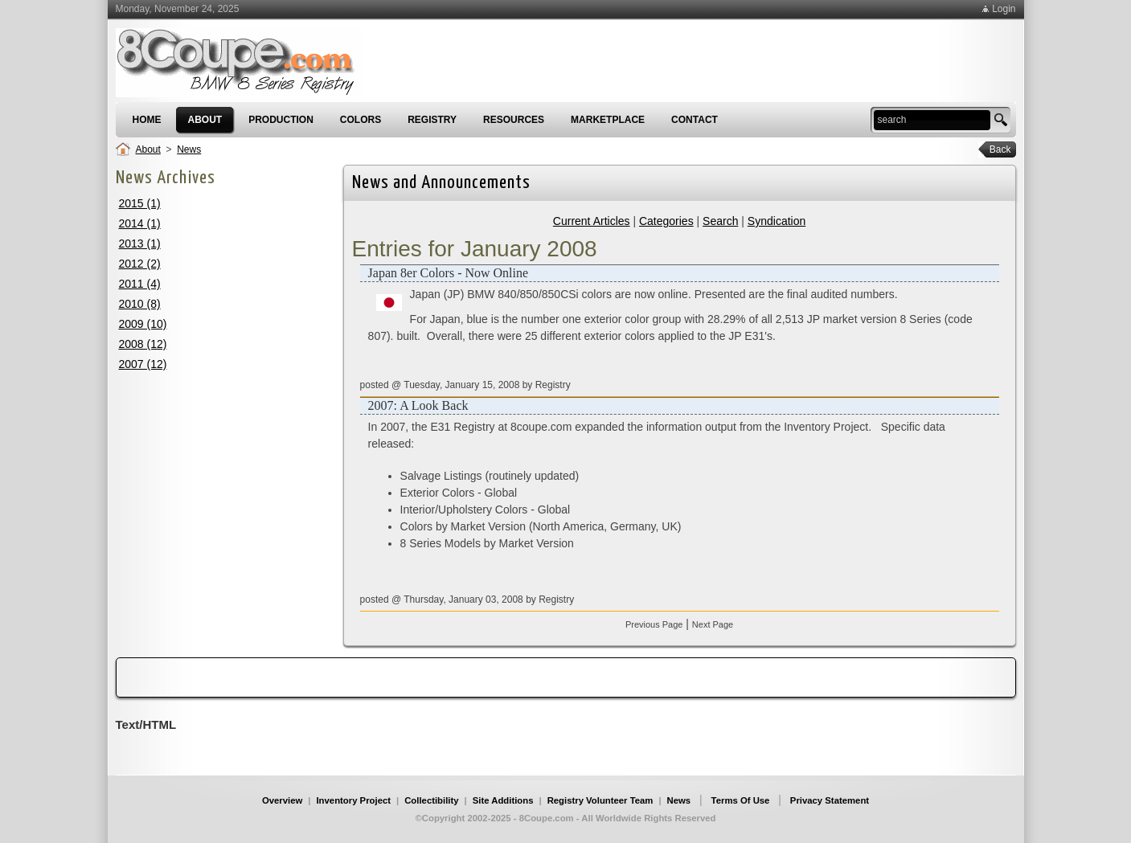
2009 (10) (143, 323)
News (189, 149)
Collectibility (431, 800)
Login (1003, 8)
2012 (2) (140, 263)
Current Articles (591, 221)
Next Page (712, 624)
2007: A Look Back (418, 405)
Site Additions (503, 800)
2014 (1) (140, 223)
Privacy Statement (829, 800)
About (148, 149)
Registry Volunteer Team (600, 800)
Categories (666, 221)
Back (994, 149)
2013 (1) (140, 243)
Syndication (776, 221)
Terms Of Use (740, 800)
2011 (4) (140, 283)
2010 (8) (140, 303)
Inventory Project (353, 800)
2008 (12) (143, 344)
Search (720, 221)
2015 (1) (140, 203)
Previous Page (654, 624)
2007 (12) (143, 364)
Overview (282, 800)
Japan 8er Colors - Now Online (448, 273)
